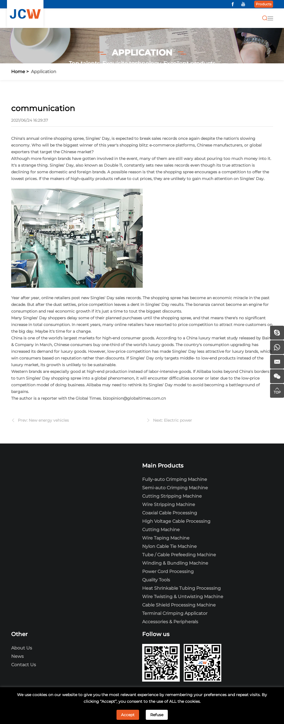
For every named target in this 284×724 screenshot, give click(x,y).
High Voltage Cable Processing (176, 521)
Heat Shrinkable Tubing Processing (181, 588)
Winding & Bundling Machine (175, 563)
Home (18, 71)
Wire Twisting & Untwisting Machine (182, 596)
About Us (21, 648)
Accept (128, 714)
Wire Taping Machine (166, 538)
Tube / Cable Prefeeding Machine (179, 554)
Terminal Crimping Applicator (174, 613)
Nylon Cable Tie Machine (169, 546)
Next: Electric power (172, 422)
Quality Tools (156, 579)
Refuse (156, 714)
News (17, 656)
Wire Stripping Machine (168, 504)
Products (263, 4)
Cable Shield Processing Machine (179, 605)
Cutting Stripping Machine (172, 496)
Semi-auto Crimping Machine (175, 487)
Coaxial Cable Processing (169, 513)
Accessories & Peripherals (170, 621)
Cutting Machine (161, 529)
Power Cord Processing (168, 571)
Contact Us (23, 664)
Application (43, 71)
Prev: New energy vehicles (43, 422)
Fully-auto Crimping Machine (174, 479)
